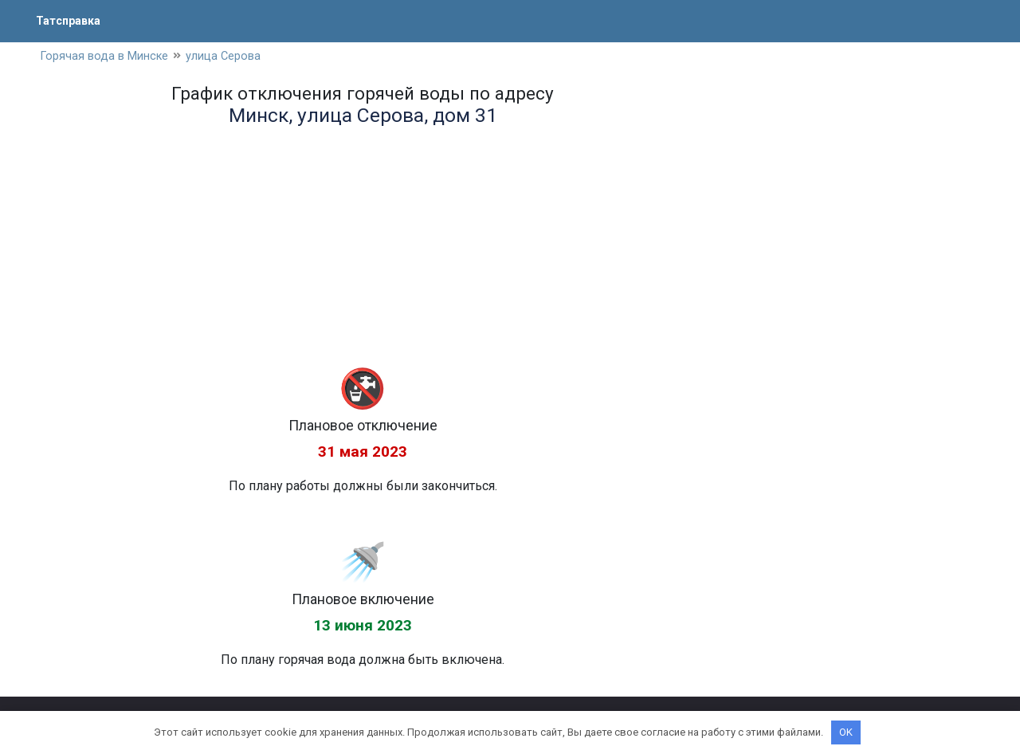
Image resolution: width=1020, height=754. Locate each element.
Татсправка (72, 20)
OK (846, 732)
